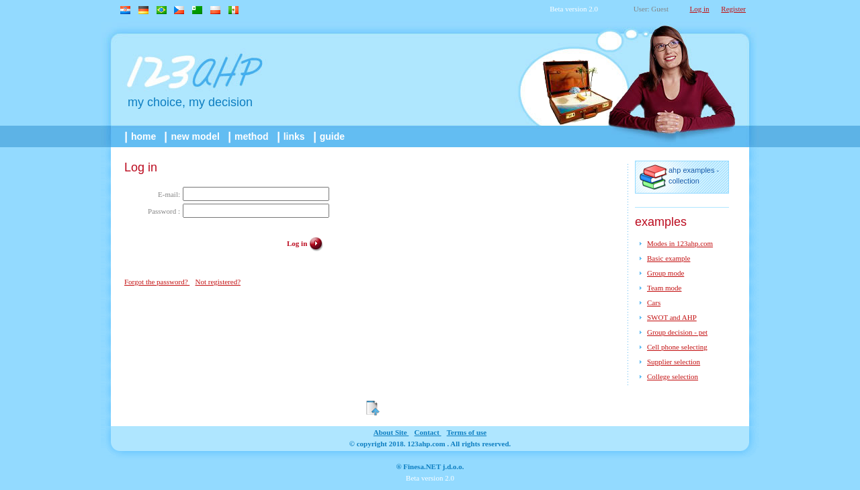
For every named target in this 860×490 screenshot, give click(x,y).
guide (330, 136)
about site (391, 432)
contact (428, 432)
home (141, 136)
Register (733, 9)
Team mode (664, 288)
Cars (653, 302)
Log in (700, 9)
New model (193, 136)
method (249, 136)
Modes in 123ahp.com (680, 243)
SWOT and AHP (672, 317)
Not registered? (218, 282)
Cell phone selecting (677, 347)
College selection (672, 376)
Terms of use (466, 432)
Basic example (668, 258)
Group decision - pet (677, 332)
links (292, 136)
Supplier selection (673, 362)
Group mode (665, 273)
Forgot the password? (156, 282)
